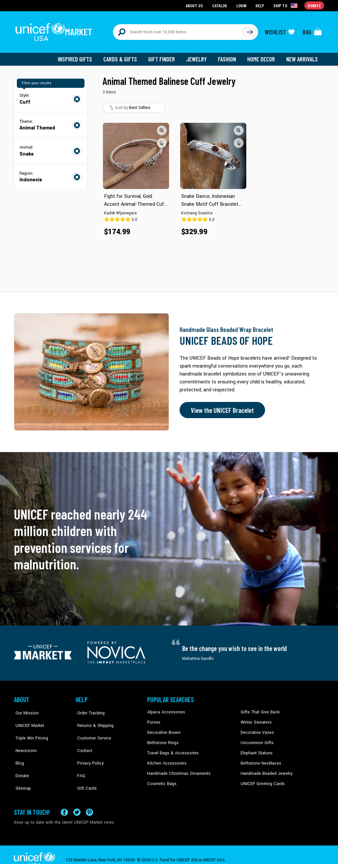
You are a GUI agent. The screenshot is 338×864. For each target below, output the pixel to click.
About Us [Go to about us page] (195, 5)
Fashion (228, 56)
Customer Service (92, 729)
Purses (153, 719)
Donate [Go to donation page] (314, 5)
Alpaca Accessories (165, 709)
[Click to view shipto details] (286, 5)
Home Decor (262, 56)
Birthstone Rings (162, 739)
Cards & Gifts (124, 56)
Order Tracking (89, 709)
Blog (18, 749)
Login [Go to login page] (242, 5)
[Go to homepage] (55, 30)
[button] (162, 127)
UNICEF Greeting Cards (261, 779)
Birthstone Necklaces (260, 759)
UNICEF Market (27, 719)
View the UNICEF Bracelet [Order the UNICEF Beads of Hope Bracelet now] (220, 407)
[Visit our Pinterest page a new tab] (89, 801)
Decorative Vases (256, 729)
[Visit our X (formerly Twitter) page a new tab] (77, 801)
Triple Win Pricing (29, 729)
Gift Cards (85, 769)
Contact (83, 739)
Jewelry (199, 56)
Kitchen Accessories (165, 759)
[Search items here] (178, 30)
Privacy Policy (88, 749)
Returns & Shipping (93, 719)
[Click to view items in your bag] (312, 30)
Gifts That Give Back (259, 709)
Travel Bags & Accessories (171, 749)
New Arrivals (302, 56)
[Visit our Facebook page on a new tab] (64, 801)
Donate (20, 759)
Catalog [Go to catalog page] (220, 5)
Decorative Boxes (163, 729)
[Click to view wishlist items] (279, 30)
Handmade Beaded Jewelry (265, 769)
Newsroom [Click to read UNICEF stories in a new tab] (24, 739)
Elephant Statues (256, 749)
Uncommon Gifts (256, 739)
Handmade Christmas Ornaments (178, 769)
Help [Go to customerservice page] (260, 5)
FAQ (80, 759)
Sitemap (21, 769)
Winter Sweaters (255, 719)
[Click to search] (249, 30)
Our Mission (25, 709)
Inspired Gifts (79, 56)
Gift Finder (165, 56)
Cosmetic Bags (161, 779)
